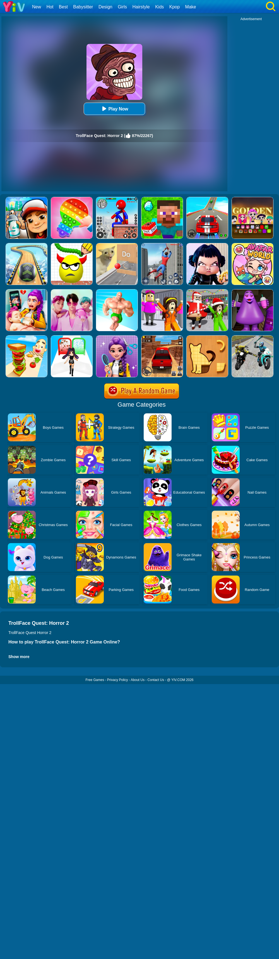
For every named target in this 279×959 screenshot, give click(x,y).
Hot (49, 6)
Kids (159, 6)
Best (63, 6)
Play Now (114, 108)
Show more (18, 656)
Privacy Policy (117, 680)
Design (105, 6)
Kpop (174, 6)
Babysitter (83, 6)
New (36, 6)
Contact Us (156, 680)
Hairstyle (141, 6)
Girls (122, 6)
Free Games (94, 680)
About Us (138, 680)
